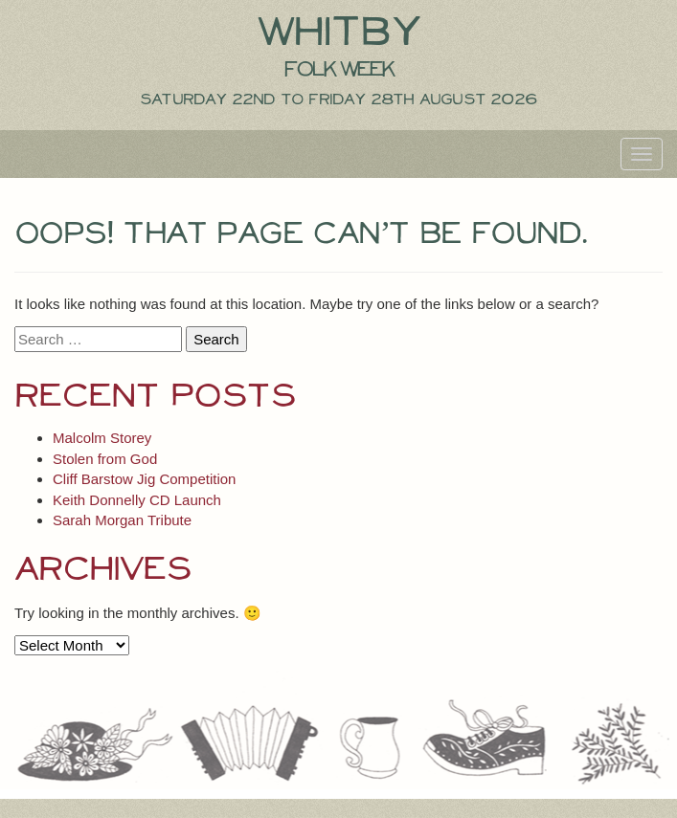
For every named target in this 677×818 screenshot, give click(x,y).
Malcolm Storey (102, 438)
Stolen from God (105, 459)
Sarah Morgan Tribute (122, 520)
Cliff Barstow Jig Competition (144, 479)
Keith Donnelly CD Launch (137, 500)
